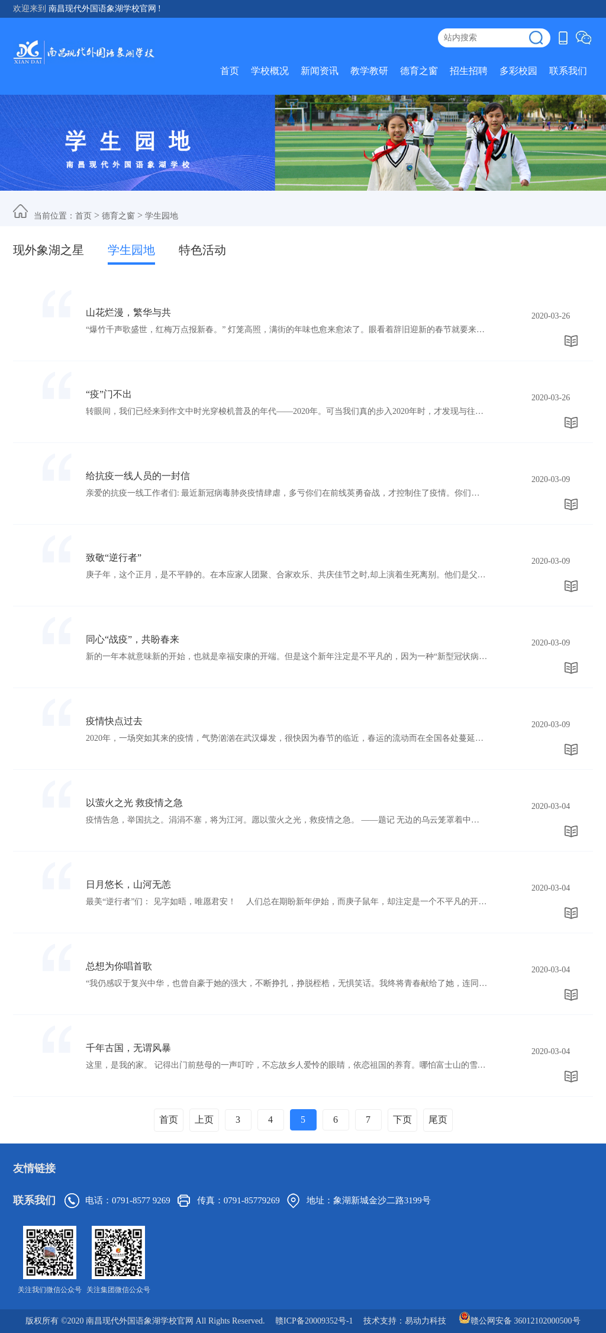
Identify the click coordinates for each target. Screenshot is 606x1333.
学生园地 (161, 215)
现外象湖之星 (48, 249)
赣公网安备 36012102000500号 (520, 1318)
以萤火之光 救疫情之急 (134, 803)
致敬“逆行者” (113, 558)
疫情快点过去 (114, 721)
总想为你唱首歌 (119, 966)
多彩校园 (518, 71)
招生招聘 (469, 71)
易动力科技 (425, 1320)
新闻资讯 (320, 71)
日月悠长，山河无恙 (128, 884)
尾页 (437, 1119)
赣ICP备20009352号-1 (314, 1320)
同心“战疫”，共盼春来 (132, 639)
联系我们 (568, 71)
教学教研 (369, 71)
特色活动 (202, 249)
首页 (229, 71)
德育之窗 (419, 71)
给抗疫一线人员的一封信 (138, 476)
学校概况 (270, 71)
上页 (204, 1119)
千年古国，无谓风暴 (128, 1048)
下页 (402, 1119)
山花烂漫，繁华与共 (128, 312)
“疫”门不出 (109, 394)
